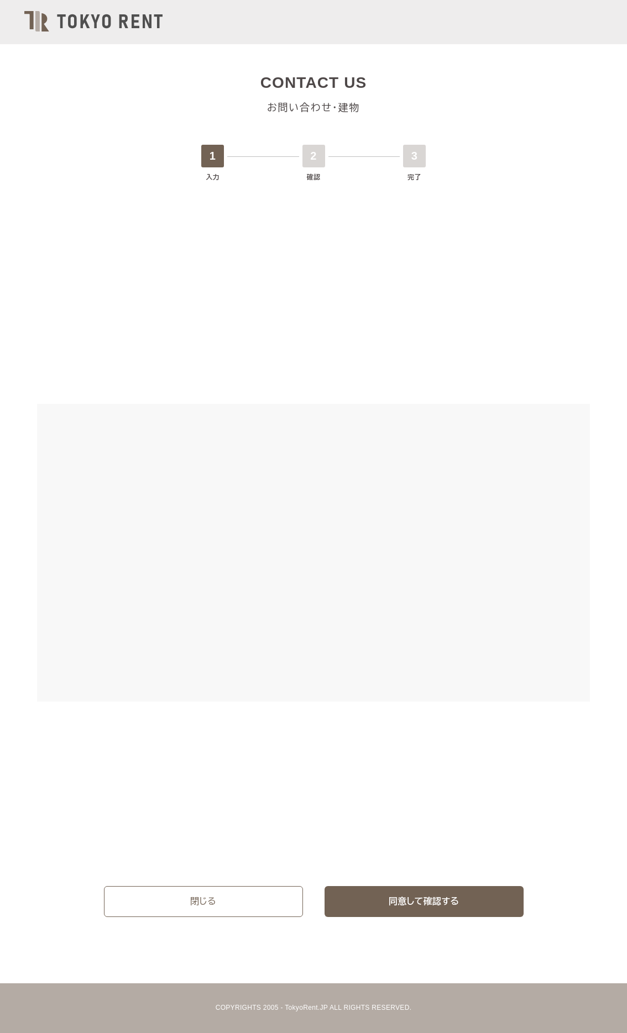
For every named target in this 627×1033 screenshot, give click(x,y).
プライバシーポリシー (176, 851)
